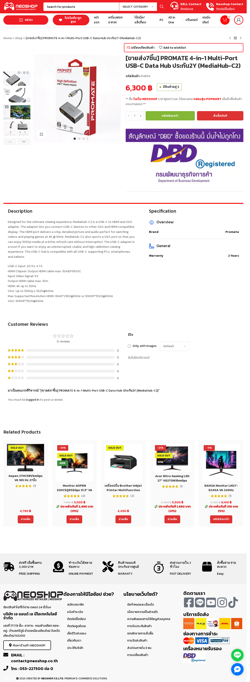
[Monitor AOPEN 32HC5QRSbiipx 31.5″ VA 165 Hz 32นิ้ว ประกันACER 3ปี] (75, 463)
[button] (9, 141)
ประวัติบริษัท (75, 648)
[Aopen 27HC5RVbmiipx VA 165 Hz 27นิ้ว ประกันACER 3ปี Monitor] (26, 458)
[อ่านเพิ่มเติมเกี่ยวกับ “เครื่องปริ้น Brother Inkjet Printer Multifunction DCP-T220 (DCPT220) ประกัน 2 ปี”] (123, 519)
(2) (132, 496)
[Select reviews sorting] (174, 346)
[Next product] (240, 38)
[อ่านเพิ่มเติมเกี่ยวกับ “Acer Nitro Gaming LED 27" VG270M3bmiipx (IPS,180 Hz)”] (172, 519)
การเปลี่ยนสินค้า (137, 655)
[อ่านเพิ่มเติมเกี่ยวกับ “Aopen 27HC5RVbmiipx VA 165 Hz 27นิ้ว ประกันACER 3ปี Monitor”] (25, 519)
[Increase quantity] (140, 115)
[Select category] (138, 6)
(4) (83, 496)
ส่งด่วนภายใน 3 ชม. (139, 648)
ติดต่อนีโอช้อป (76, 619)
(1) (34, 486)
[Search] (104, 6)
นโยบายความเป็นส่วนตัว (142, 612)
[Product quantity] (134, 115)
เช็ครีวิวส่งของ (76, 633)
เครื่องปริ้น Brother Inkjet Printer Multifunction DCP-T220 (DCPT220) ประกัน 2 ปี (123, 492)
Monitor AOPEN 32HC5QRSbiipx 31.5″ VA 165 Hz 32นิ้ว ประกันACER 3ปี (74, 492)
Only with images (144, 346)
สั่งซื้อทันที (220, 116)
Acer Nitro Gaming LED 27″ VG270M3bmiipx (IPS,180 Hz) (172, 480)
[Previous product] (230, 38)
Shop (18, 38)
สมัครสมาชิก (75, 604)
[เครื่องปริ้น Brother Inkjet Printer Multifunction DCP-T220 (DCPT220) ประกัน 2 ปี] (123, 463)
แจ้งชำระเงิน (75, 612)
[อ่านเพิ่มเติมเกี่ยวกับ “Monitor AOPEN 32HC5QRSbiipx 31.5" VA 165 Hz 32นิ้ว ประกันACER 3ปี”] (74, 519)
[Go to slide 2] (79, 139)
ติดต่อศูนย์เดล (76, 626)
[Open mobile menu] (26, 20)
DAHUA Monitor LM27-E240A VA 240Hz (221, 487)
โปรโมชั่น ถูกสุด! (70, 20)
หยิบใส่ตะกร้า (170, 116)
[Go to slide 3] (83, 139)
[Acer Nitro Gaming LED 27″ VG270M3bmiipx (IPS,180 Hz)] (172, 458)
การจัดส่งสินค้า (137, 640)
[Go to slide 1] (75, 139)
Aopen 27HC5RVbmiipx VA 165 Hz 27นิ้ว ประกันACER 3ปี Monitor (25, 480)
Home (7, 38)
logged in (32, 399)
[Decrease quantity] (128, 115)
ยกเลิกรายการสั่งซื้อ (140, 633)
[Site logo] (21, 6)
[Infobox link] (185, 7)
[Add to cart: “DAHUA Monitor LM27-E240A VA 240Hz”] (221, 519)
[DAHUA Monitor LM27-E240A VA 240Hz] (221, 463)
